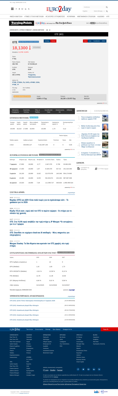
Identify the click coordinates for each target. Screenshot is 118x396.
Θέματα (78, 348)
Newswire (29, 337)
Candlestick (96, 41)
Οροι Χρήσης (56, 329)
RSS (61, 346)
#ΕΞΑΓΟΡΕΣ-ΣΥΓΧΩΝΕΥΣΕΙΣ (55, 16)
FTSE (14, 82)
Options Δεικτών (14, 370)
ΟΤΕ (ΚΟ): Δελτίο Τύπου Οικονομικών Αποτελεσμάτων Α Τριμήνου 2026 (42, 300)
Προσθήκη (37, 47)
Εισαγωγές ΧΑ (47, 344)
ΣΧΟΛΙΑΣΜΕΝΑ (101, 111)
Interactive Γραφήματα (15, 111)
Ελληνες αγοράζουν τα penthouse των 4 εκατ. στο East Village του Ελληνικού (91, 145)
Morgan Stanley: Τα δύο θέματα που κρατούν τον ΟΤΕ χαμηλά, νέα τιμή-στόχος (39, 244)
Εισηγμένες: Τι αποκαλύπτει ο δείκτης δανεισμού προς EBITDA (91, 154)
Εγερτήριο (79, 353)
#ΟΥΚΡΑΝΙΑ (71, 16)
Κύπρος (28, 353)
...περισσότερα (71, 192)
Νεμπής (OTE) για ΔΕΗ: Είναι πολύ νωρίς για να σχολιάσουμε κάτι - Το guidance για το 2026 (39, 201)
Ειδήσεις (69, 110)
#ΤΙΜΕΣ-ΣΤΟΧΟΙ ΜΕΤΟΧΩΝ (34, 16)
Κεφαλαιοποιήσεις (14, 355)
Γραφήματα (63, 341)
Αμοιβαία (45, 346)
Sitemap (47, 329)
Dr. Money (79, 337)
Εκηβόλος (95, 339)
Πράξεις (12, 353)
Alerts (61, 339)
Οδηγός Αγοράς (47, 341)
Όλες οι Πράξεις (37, 111)
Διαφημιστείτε (67, 329)
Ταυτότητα (29, 329)
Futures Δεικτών (14, 368)
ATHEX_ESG (34, 82)
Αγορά (28, 341)
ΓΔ (24, 82)
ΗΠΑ (27, 361)
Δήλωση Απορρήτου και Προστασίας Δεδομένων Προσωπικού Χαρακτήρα (64, 384)
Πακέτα (12, 350)
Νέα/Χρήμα (46, 339)
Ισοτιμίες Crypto (30, 375)
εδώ (93, 23)
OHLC (103, 41)
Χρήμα (28, 368)
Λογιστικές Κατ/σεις (26, 111)
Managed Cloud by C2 (24, 393)
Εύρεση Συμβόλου (15, 346)
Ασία (27, 366)
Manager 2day (80, 344)
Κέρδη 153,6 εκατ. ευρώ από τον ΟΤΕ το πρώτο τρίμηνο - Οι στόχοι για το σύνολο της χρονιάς (41, 212)
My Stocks (62, 337)
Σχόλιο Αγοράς (14, 344)
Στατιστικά (12, 348)
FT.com (45, 370)
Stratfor (52, 370)
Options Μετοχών (14, 375)
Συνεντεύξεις (79, 341)
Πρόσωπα (46, 337)
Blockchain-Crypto (48, 353)
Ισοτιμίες (28, 373)
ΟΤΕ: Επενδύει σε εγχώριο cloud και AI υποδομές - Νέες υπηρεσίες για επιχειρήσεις (39, 233)
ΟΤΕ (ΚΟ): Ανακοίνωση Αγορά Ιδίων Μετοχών (42, 305)
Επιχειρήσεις (29, 348)
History (53, 41)
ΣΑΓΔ (27, 82)
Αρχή (104, 329)
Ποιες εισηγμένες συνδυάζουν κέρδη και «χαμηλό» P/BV (90, 118)
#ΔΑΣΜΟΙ (100, 16)
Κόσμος (28, 344)
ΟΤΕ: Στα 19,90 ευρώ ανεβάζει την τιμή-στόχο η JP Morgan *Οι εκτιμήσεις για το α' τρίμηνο (41, 222)
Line (90, 41)
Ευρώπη (28, 364)
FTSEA (19, 82)
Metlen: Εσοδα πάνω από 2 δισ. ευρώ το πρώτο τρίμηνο (90, 127)
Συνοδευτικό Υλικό (48, 111)
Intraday (47, 41)
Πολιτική (28, 350)
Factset (59, 370)
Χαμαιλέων (96, 337)
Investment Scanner (48, 350)
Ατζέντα (78, 355)
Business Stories (80, 359)
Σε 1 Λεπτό (29, 359)
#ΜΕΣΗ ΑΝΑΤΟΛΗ (16, 16)
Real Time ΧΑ (13, 337)
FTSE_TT (15, 84)
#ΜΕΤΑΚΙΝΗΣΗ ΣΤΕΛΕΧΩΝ (86, 16)
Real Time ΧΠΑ (14, 339)
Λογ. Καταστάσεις (64, 344)
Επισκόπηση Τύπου (81, 350)
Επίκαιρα (28, 346)
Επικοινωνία (39, 329)
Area (85, 41)
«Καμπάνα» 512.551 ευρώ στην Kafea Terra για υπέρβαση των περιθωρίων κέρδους (90, 136)
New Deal (95, 341)
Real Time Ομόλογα (15, 341)
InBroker (56, 376)
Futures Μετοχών (14, 373)
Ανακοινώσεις (13, 357)
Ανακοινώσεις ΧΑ (60, 111)
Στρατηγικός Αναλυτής (99, 344)
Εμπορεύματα (30, 370)
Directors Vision (80, 357)
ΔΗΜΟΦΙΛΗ (81, 111)
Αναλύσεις (46, 348)
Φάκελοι (78, 346)
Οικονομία (29, 339)
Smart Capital (80, 362)
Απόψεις (78, 339)
